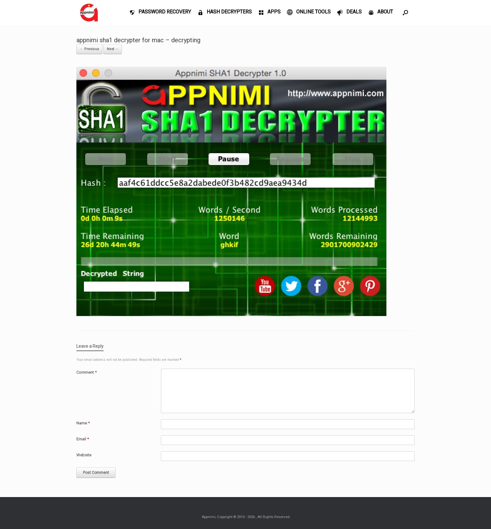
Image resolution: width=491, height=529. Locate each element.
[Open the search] (405, 12)
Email (82, 439)
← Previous (89, 49)
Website (83, 455)
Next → (112, 49)
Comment (86, 372)
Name (83, 423)
